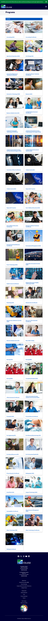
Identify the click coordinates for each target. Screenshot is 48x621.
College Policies (24, 587)
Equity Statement (24, 592)
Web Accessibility (24, 602)
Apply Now (24, 580)
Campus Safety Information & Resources (24, 585)
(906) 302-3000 (24, 575)
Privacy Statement (24, 596)
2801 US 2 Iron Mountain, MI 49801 (24, 573)
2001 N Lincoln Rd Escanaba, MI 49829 (24, 567)
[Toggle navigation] (46, 6)
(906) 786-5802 (24, 569)
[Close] (47, 1)
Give (24, 594)
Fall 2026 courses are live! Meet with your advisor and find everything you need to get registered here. (22, 1)
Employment (24, 590)
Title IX (24, 597)
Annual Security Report (23, 582)
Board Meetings (24, 584)
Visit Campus (24, 600)
